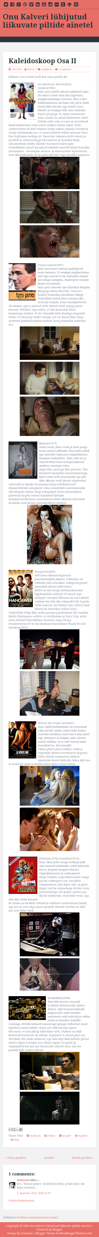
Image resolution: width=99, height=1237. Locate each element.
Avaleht (49, 1157)
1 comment (65, 69)
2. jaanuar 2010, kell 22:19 (34, 1193)
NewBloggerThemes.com (76, 1233)
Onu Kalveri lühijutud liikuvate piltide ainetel (48, 20)
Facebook (34, 1135)
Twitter (50, 1135)
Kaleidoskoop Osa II (42, 61)
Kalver (31, 69)
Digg (14, 1139)
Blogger (57, 1229)
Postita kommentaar (21, 1200)
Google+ (65, 1135)
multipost (46, 69)
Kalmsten (23, 1180)
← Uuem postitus (15, 1157)
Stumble (81, 1135)
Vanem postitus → (83, 1157)
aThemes (27, 1233)
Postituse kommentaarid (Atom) (37, 1217)
